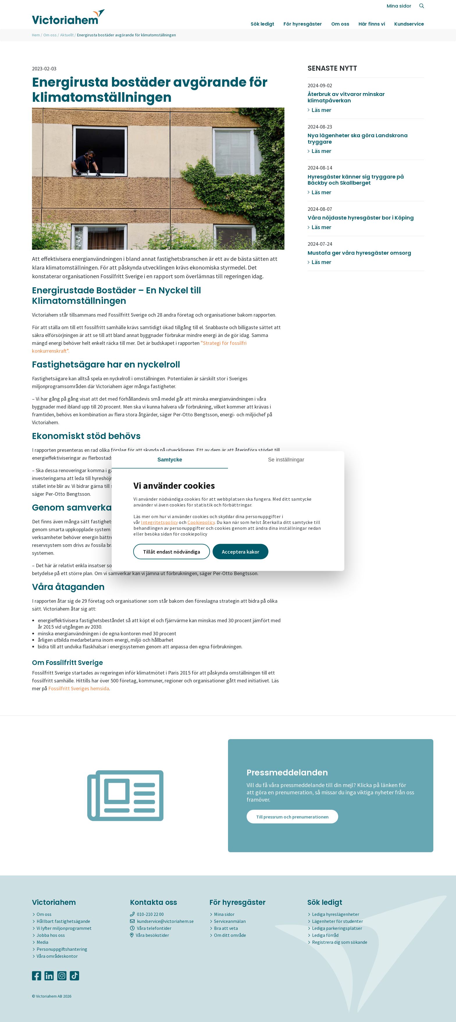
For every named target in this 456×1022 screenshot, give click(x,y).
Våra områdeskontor (57, 956)
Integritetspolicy (159, 522)
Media (42, 942)
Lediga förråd (325, 935)
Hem (36, 35)
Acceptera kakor (240, 551)
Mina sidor (399, 6)
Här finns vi (372, 24)
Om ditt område (230, 935)
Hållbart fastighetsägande (63, 921)
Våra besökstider (149, 935)
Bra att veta (226, 928)
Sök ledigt (262, 24)
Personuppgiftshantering (62, 949)
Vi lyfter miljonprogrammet (64, 928)
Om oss (340, 24)
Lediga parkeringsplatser (337, 928)
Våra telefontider (150, 928)
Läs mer (319, 109)
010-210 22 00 (147, 914)
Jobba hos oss (51, 935)
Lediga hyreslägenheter (335, 914)
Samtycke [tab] (170, 459)
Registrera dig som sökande (339, 942)
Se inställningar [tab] (286, 459)
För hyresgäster (303, 24)
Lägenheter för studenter (337, 921)
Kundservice (409, 24)
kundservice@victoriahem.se (162, 921)
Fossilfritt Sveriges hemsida (78, 688)
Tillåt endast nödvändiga (171, 551)
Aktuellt (67, 35)
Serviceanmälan (230, 921)
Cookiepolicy (201, 522)
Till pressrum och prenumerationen (292, 818)
